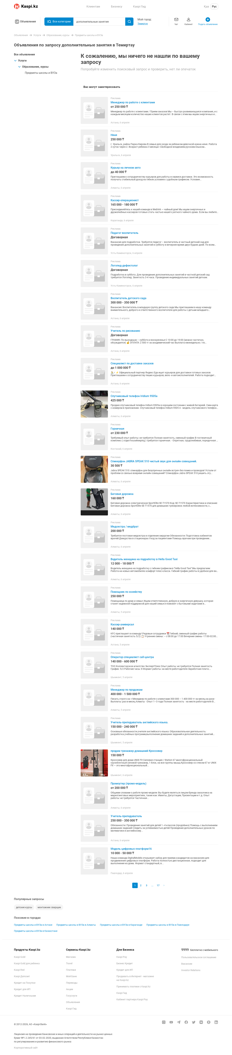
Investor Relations (190, 970)
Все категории (59, 22)
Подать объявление (208, 21)
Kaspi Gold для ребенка (27, 963)
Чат (176, 21)
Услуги (20, 60)
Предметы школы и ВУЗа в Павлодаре (167, 924)
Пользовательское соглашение (198, 957)
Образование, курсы (33, 66)
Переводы (71, 982)
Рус (214, 6)
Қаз (206, 6)
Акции (69, 989)
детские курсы (24, 907)
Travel (69, 963)
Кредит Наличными (25, 995)
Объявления (25, 22)
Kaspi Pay (121, 957)
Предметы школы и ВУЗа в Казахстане (35, 931)
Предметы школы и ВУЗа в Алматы (76, 924)
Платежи (71, 969)
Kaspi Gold (19, 957)
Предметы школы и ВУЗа (41, 72)
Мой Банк (71, 976)
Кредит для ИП (22, 989)
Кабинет (189, 21)
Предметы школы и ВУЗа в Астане (33, 924)
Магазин (71, 957)
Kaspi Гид (71, 1008)
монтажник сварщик (49, 907)
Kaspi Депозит (22, 976)
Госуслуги (71, 995)
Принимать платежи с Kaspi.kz (133, 986)
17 (158, 885)
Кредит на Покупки (24, 982)
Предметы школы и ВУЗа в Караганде (121, 924)
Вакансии (186, 963)
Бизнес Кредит (124, 963)
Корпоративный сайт (26, 1047)
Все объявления (24, 54)
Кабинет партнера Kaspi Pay (132, 999)
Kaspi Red (19, 969)
